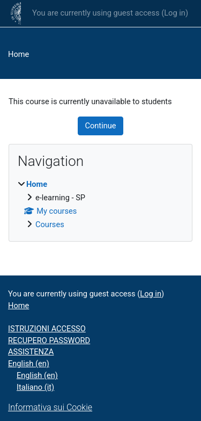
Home (18, 54)
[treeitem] (100, 205)
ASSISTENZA (31, 352)
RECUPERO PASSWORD (49, 340)
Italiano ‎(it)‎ (35, 387)
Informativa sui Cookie (50, 407)
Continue (100, 125)
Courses (49, 224)
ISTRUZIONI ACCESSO (47, 328)
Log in (174, 13)
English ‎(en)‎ (28, 363)
